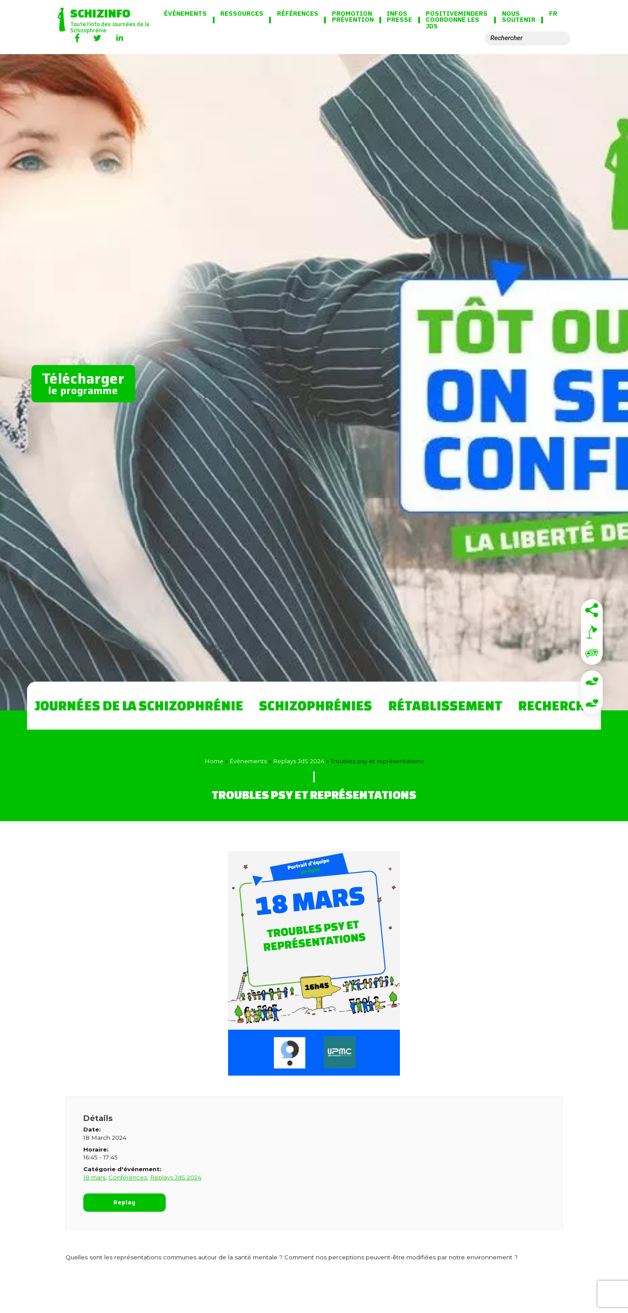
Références (297, 13)
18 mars (94, 1177)
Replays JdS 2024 (298, 761)
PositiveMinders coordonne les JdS (457, 20)
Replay (124, 1202)
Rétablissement (445, 705)
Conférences (128, 1177)
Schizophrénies (315, 705)
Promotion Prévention (353, 17)
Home (214, 761)
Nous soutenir (519, 17)
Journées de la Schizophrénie (139, 705)
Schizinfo (100, 13)
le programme (83, 382)
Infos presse (399, 17)
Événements (185, 13)
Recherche (555, 705)
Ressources (241, 13)
